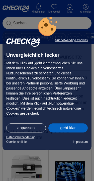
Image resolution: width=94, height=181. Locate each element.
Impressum (80, 142)
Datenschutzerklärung (21, 137)
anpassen (26, 128)
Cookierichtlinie (16, 142)
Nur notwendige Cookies (71, 40)
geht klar (68, 128)
